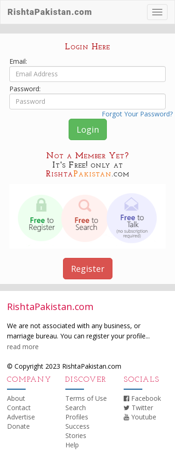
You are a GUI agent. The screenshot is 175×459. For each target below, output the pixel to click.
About (16, 398)
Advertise (21, 416)
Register (88, 268)
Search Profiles (76, 412)
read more (23, 346)
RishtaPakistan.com (49, 12)
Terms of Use (86, 398)
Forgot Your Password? (137, 113)
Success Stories (77, 431)
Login (88, 129)
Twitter (138, 407)
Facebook (142, 398)
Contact (19, 407)
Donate (18, 426)
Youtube (140, 416)
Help (72, 444)
